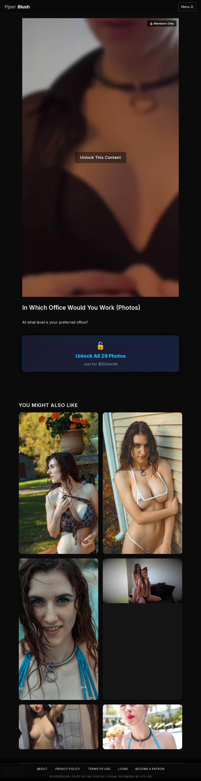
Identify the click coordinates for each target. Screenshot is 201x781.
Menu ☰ (187, 7)
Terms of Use (99, 768)
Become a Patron (151, 768)
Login (123, 768)
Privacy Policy (67, 768)
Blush (17, 7)
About (41, 768)
